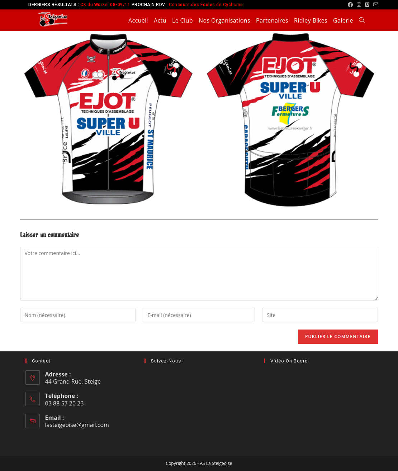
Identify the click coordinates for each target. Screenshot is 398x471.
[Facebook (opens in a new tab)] (350, 4)
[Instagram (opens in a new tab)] (359, 4)
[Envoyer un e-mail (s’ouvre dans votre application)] (374, 4)
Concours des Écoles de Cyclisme (206, 4)
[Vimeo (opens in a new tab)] (367, 4)
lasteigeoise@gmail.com (77, 425)
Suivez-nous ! (167, 361)
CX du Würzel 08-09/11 (105, 4)
